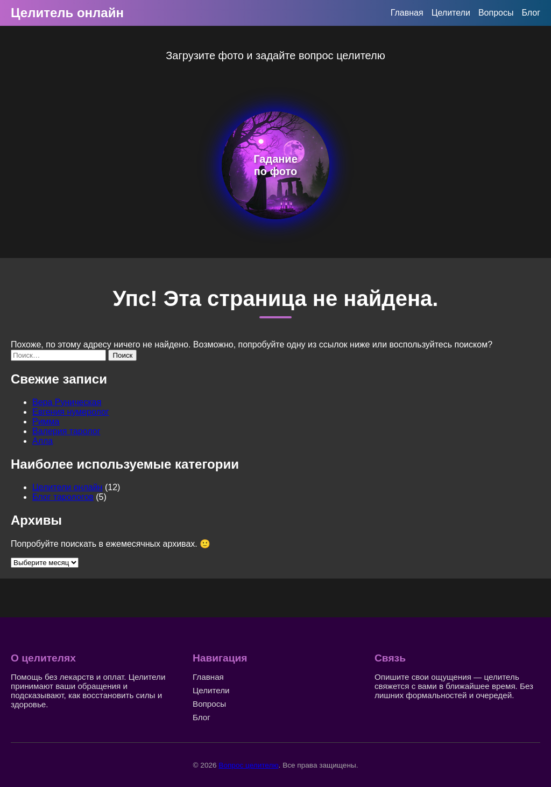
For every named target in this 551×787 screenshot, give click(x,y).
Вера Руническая (66, 402)
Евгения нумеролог (70, 411)
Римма (46, 421)
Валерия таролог (66, 431)
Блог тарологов (63, 497)
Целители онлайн (67, 487)
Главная (407, 12)
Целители (451, 12)
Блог (530, 12)
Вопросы (496, 12)
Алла (42, 440)
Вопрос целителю (248, 765)
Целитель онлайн (67, 12)
